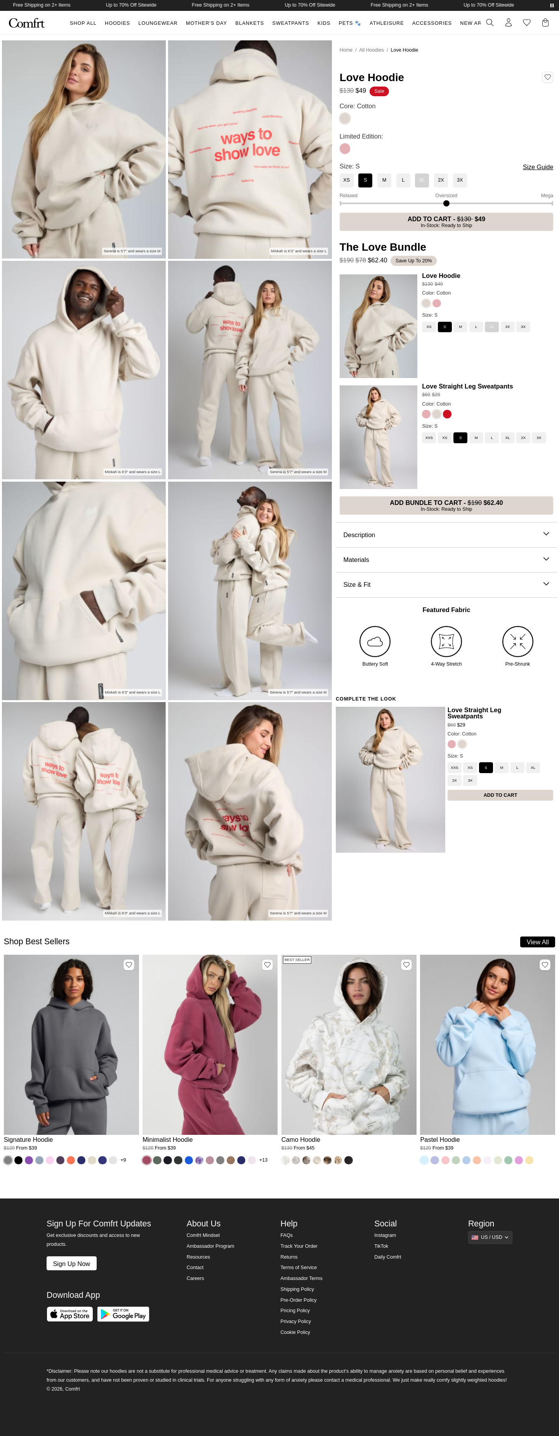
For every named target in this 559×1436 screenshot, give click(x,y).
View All (538, 941)
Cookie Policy (295, 1332)
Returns (288, 1257)
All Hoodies (371, 50)
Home (346, 50)
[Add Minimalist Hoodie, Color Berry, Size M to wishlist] (267, 964)
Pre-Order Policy (298, 1300)
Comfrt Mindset (203, 1235)
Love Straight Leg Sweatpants (467, 386)
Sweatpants (290, 23)
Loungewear (158, 23)
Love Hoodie (441, 275)
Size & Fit (446, 585)
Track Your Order (299, 1246)
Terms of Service (298, 1267)
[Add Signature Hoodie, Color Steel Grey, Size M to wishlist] (128, 964)
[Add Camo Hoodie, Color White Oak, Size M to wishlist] (406, 964)
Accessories (432, 23)
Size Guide (538, 167)
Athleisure (387, 23)
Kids (324, 23)
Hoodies (117, 23)
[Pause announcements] (552, 5)
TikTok (381, 1246)
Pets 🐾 (350, 23)
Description (446, 535)
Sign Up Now (71, 1263)
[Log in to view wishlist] (526, 22)
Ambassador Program (210, 1246)
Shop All (83, 23)
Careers (195, 1278)
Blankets (249, 23)
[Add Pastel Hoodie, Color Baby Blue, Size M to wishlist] (545, 964)
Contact (195, 1267)
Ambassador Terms (301, 1278)
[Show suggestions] (490, 1237)
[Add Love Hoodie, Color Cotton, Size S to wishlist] (547, 77)
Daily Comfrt (387, 1257)
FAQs (286, 1235)
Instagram (385, 1235)
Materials (446, 560)
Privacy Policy (295, 1321)
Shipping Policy (297, 1289)
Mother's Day (206, 23)
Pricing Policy (295, 1310)
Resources (198, 1257)
